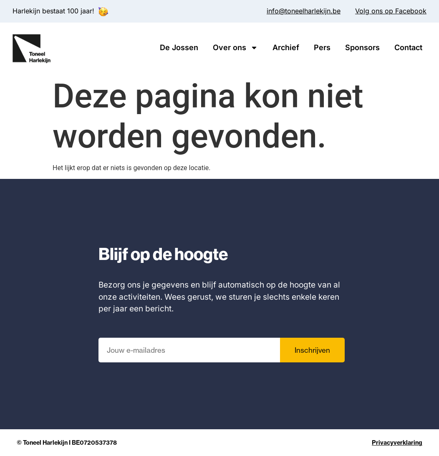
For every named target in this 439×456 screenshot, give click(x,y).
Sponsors (362, 47)
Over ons (235, 48)
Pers (322, 47)
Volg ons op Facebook (390, 11)
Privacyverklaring (397, 442)
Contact (408, 47)
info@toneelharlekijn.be (304, 11)
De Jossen (179, 47)
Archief (285, 47)
